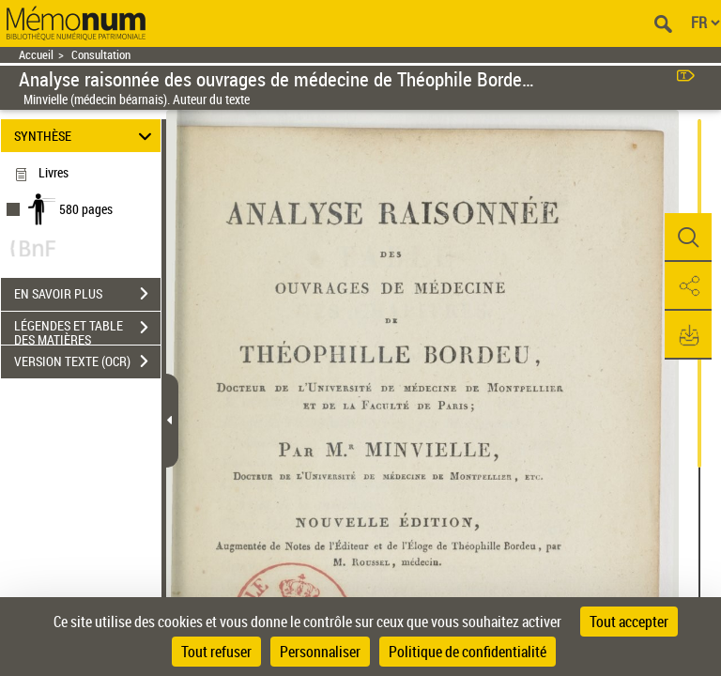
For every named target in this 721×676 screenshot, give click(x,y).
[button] (688, 237)
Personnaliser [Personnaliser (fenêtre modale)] (320, 651)
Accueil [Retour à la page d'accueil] (36, 55)
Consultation (100, 55)
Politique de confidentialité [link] (467, 651)
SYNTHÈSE (86, 135)
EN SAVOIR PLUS (87, 294)
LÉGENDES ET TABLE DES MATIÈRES (87, 330)
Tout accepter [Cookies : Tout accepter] (629, 621)
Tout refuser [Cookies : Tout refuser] (216, 651)
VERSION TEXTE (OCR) (87, 361)
